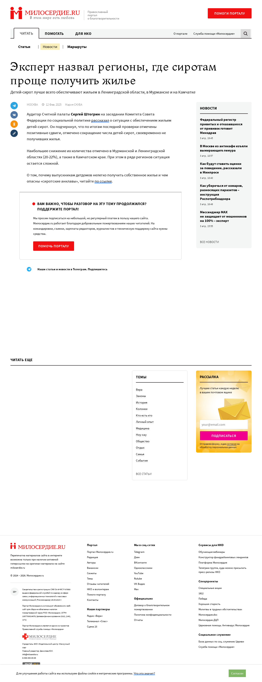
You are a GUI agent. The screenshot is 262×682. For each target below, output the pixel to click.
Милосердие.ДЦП (208, 620)
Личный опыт (145, 422)
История (141, 402)
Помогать (54, 33)
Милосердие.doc (208, 614)
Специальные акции (210, 588)
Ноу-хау (141, 435)
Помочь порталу (53, 246)
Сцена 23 (92, 626)
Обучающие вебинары (212, 552)
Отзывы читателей (98, 584)
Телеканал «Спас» (97, 621)
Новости (50, 46)
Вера (139, 389)
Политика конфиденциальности (152, 614)
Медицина (142, 428)
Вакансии (92, 568)
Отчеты (138, 620)
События (142, 460)
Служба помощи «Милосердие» (214, 33)
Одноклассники (143, 568)
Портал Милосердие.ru (100, 552)
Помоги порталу (229, 13)
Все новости (209, 242)
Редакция (92, 557)
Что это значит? (144, 673)
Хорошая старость (209, 604)
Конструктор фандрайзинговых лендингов (223, 557)
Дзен (137, 557)
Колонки (141, 409)
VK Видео (139, 584)
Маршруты (77, 46)
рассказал (100, 120)
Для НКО (83, 33)
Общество (142, 441)
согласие (231, 443)
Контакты (92, 600)
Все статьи (144, 474)
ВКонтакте (140, 562)
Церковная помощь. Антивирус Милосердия (224, 625)
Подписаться (223, 435)
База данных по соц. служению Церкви (221, 641)
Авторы (91, 562)
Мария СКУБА (73, 104)
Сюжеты (92, 573)
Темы (90, 578)
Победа (203, 598)
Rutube (138, 578)
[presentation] (224, 424)
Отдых (140, 447)
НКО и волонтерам (98, 589)
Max (136, 589)
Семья (140, 454)
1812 (201, 593)
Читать (26, 33)
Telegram (139, 552)
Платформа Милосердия (213, 562)
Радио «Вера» (95, 616)
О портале (180, 33)
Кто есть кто (144, 415)
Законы (141, 396)
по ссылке (103, 181)
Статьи (24, 46)
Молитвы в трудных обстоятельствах (220, 609)
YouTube (138, 573)
